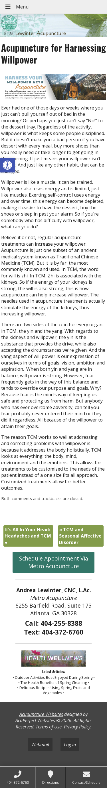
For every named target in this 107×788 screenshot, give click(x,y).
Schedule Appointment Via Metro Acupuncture (53, 562)
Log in (70, 744)
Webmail (40, 744)
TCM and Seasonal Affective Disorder (80, 535)
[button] (7, 165)
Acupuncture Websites (41, 714)
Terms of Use (49, 727)
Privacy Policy (77, 727)
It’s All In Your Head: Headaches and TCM (28, 535)
